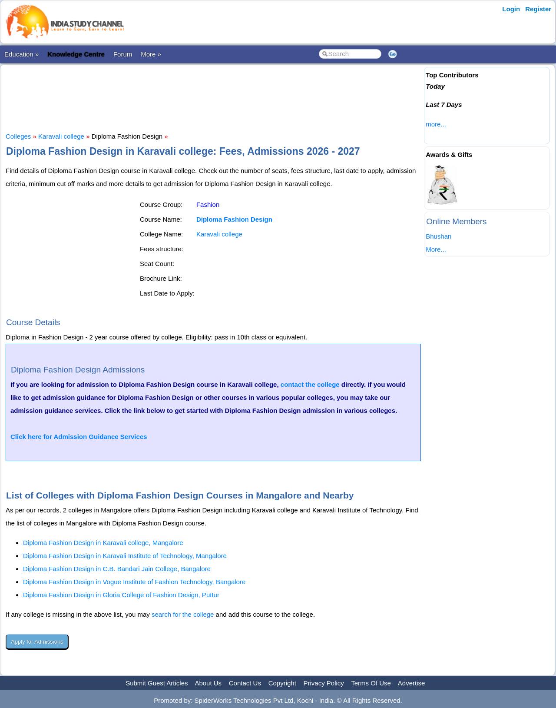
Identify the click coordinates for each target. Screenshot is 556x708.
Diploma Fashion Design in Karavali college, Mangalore (103, 542)
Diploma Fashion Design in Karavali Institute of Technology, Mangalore (125, 555)
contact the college (310, 384)
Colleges (18, 136)
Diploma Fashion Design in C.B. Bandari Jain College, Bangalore (117, 568)
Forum (122, 54)
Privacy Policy (324, 683)
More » (151, 54)
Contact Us (245, 683)
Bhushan (438, 236)
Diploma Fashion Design (234, 219)
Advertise (411, 683)
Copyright (282, 683)
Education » (21, 54)
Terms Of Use (371, 683)
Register (538, 9)
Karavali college (61, 136)
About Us (208, 683)
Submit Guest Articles (157, 683)
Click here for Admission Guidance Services (78, 436)
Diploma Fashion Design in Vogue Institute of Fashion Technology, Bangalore (134, 581)
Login (511, 9)
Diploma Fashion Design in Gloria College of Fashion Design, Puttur (121, 594)
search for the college (183, 614)
